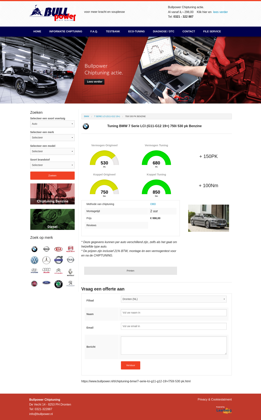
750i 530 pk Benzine (135, 116)
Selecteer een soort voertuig (52, 122)
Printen (130, 270)
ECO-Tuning (136, 31)
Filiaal (90, 300)
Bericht (91, 346)
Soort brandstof (52, 163)
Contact (188, 31)
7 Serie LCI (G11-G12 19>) (107, 116)
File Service (212, 31)
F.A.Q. (94, 31)
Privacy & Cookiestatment (215, 399)
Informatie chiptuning (65, 31)
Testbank (113, 31)
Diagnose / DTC (163, 31)
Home (37, 31)
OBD (153, 204)
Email (90, 327)
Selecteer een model (52, 149)
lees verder (220, 12)
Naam (90, 314)
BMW (86, 116)
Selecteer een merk (52, 136)
